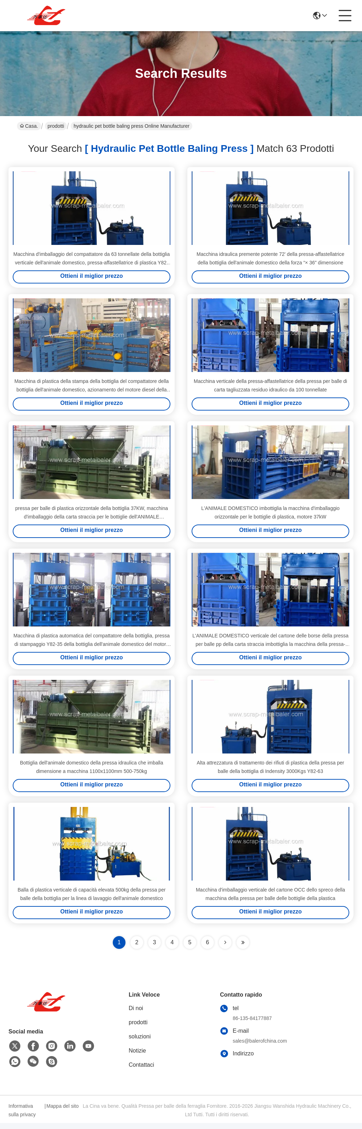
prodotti (56, 126)
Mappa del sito (62, 1112)
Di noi (136, 1014)
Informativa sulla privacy (22, 1116)
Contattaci (141, 1071)
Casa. (29, 126)
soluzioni (140, 1042)
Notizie (137, 1057)
